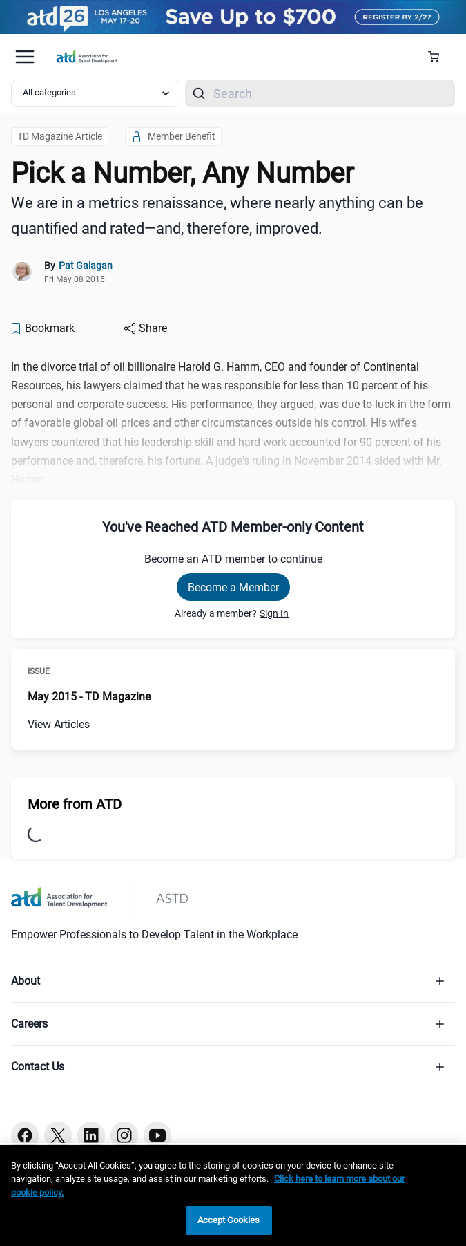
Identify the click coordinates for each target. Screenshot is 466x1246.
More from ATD (75, 804)
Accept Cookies (228, 1220)
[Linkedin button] (91, 1135)
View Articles (59, 724)
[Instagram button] (124, 1135)
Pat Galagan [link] (86, 265)
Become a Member (233, 587)
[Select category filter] (95, 93)
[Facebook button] (25, 1135)
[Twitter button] (58, 1135)
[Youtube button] (157, 1135)
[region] (233, 1195)
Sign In (274, 613)
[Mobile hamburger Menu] (25, 57)
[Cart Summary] (439, 57)
